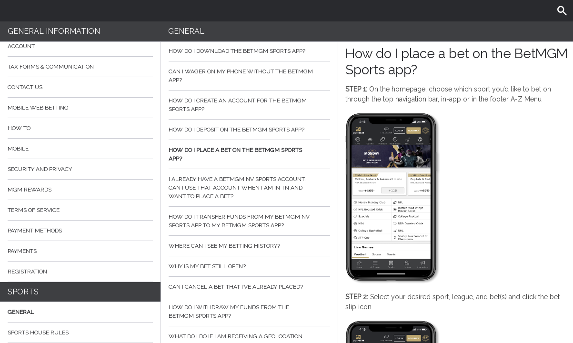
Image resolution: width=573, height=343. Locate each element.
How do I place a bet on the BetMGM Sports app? (249, 154)
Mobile (18, 148)
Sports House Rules (38, 332)
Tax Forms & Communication (80, 66)
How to (80, 128)
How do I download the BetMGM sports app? (249, 51)
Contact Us (25, 87)
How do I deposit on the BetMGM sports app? (249, 129)
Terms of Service (80, 210)
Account (80, 46)
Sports (23, 291)
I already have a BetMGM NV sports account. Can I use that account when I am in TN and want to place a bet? (249, 188)
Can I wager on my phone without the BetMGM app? (249, 75)
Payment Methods (80, 230)
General (21, 312)
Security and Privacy (40, 169)
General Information (54, 31)
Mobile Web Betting (38, 107)
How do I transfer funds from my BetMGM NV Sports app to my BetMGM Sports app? (249, 221)
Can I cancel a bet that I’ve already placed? (249, 286)
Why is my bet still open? (249, 266)
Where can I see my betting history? (249, 245)
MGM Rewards (29, 189)
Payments (80, 251)
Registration (27, 271)
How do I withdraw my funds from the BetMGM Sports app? (249, 311)
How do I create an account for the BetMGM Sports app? (249, 104)
